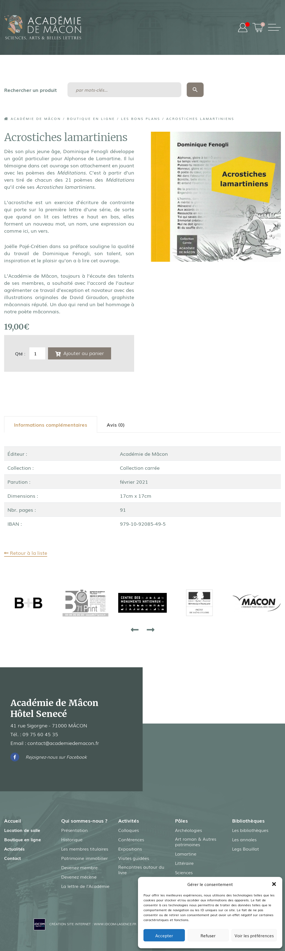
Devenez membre (79, 867)
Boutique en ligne (91, 118)
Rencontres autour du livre (141, 869)
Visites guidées (133, 858)
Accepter (164, 935)
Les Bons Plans (140, 118)
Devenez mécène (79, 876)
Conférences (131, 839)
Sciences (184, 872)
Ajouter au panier (83, 352)
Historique (72, 839)
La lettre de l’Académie (85, 886)
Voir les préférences (254, 935)
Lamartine (185, 853)
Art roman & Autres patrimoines (195, 841)
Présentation (74, 830)
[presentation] (135, 629)
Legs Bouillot (245, 848)
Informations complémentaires (50, 424)
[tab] (50, 424)
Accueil (12, 820)
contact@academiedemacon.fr (63, 742)
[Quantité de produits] (37, 353)
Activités (128, 820)
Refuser (208, 935)
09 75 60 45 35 (40, 734)
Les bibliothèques (250, 830)
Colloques (128, 830)
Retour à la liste (25, 552)
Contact (12, 858)
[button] (274, 884)
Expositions (130, 848)
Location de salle (22, 830)
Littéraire (184, 863)
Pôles (181, 820)
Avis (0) (116, 424)
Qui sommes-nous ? (84, 820)
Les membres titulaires (84, 848)
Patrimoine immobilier (84, 858)
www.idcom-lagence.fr (115, 923)
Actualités (14, 848)
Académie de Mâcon (32, 118)
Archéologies (188, 830)
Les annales (244, 839)
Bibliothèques (248, 820)
